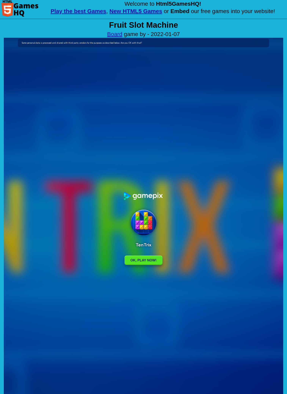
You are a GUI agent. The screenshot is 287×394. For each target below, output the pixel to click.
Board (114, 34)
